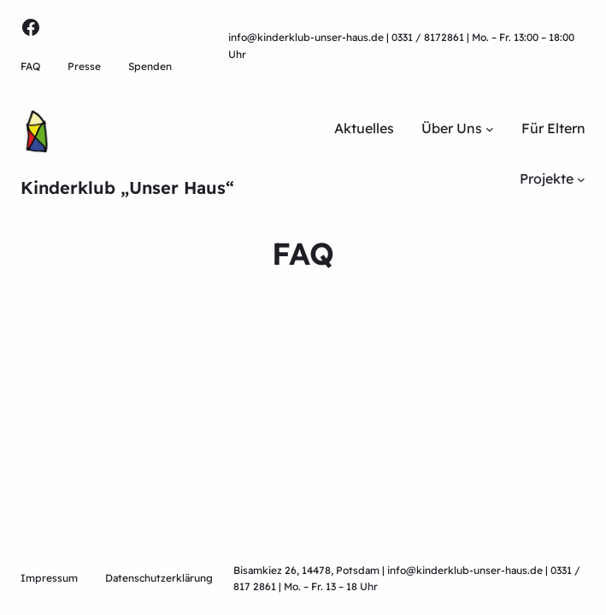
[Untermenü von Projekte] (581, 179)
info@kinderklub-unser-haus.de (306, 37)
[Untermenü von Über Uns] (489, 129)
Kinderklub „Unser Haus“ (127, 187)
